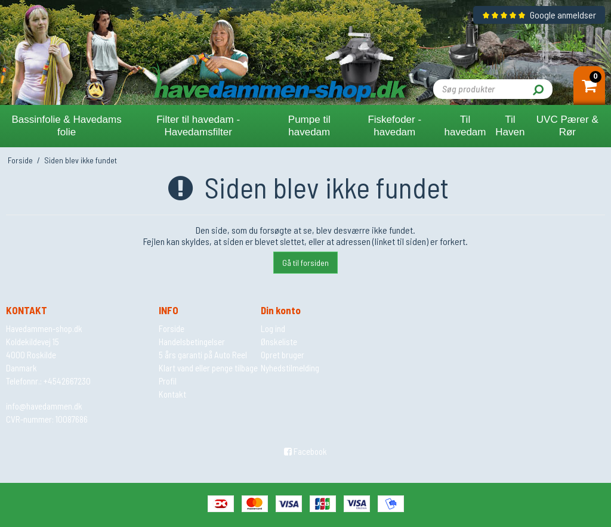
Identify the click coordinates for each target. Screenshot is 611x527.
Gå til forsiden (305, 263)
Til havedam (465, 126)
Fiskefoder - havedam (394, 126)
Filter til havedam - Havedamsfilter (198, 126)
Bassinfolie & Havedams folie (66, 126)
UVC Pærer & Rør (567, 126)
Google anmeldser (539, 14)
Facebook (305, 451)
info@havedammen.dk (44, 406)
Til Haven (509, 126)
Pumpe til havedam (309, 126)
